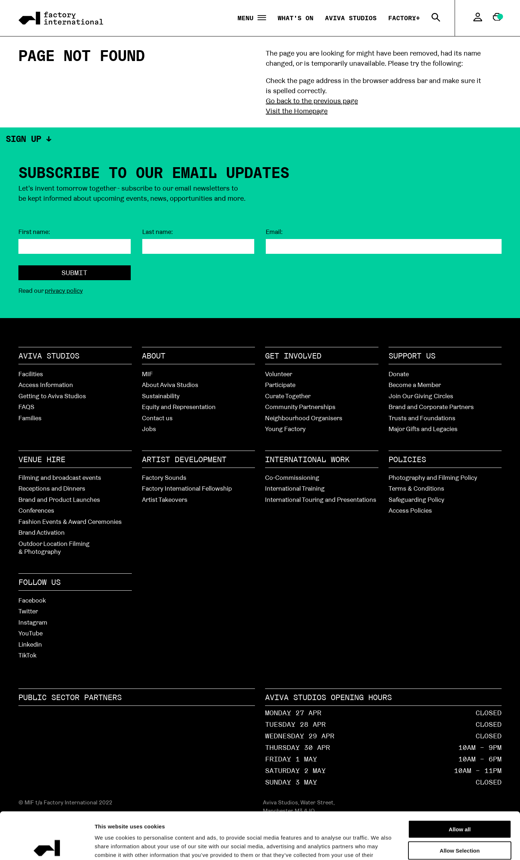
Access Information (45, 385)
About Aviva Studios (170, 385)
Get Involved (293, 356)
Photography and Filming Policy (433, 477)
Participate (280, 385)
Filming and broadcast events (59, 477)
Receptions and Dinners (51, 488)
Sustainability (160, 396)
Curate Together (288, 396)
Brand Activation (41, 532)
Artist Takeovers (164, 499)
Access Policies (410, 510)
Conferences (36, 510)
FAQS (26, 407)
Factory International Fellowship (187, 488)
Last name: (157, 232)
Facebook (32, 600)
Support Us (412, 356)
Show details (408, 846)
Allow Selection (460, 803)
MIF (147, 374)
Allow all (460, 782)
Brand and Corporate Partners (431, 407)
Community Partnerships (300, 407)
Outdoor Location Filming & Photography (54, 547)
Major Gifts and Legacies (423, 429)
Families (30, 418)
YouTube (30, 633)
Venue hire (41, 459)
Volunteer (278, 374)
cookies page (236, 816)
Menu (252, 18)
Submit (74, 272)
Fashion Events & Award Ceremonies (70, 521)
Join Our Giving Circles (421, 396)
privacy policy (64, 290)
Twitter (28, 611)
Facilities (30, 374)
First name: (34, 232)
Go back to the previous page (312, 100)
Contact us (157, 418)
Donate (399, 374)
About (153, 356)
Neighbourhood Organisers (303, 418)
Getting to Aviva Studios (52, 396)
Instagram (32, 622)
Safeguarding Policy (416, 499)
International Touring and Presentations (320, 499)
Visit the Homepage (297, 111)
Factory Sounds (164, 477)
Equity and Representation (179, 407)
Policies (407, 459)
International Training (295, 488)
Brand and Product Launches (59, 499)
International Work (307, 459)
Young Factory (285, 429)
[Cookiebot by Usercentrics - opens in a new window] (46, 846)
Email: (274, 232)
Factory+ (404, 18)
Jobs (149, 429)
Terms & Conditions (416, 488)
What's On (295, 18)
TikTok (27, 655)
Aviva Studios (351, 18)
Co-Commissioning (292, 477)
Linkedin (30, 644)
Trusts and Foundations (422, 418)
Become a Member (415, 385)
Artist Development (184, 459)
